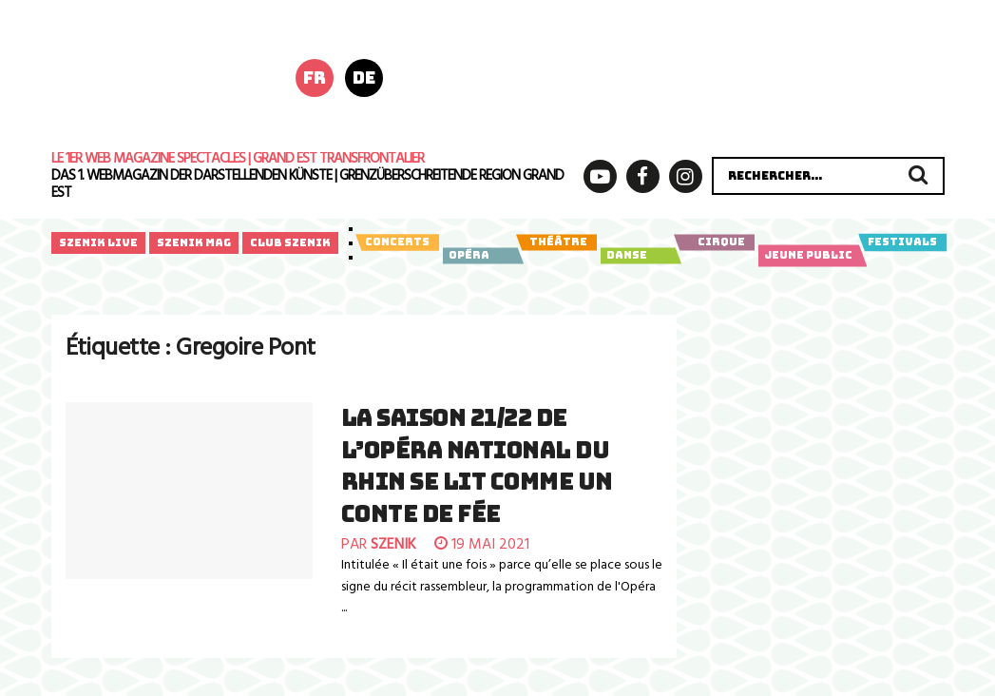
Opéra (480, 255)
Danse (638, 255)
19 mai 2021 (481, 544)
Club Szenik (290, 242)
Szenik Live (98, 242)
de (364, 77)
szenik (393, 544)
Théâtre (556, 242)
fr (314, 77)
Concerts (397, 242)
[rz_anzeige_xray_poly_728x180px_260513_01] (696, 76)
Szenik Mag (194, 242)
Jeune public (809, 255)
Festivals (902, 242)
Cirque (714, 242)
